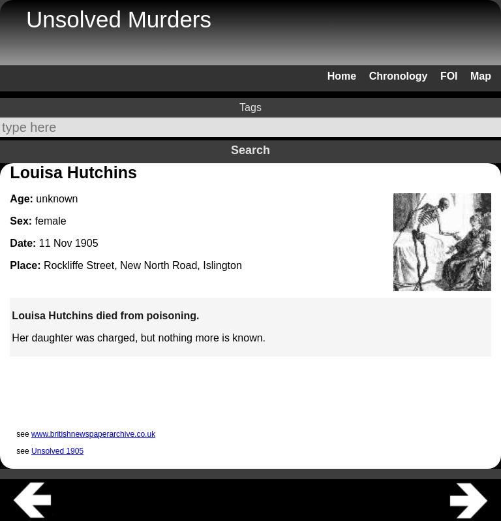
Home (341, 76)
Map (480, 76)
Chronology (398, 76)
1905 (87, 243)
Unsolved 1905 (57, 451)
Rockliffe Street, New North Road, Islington (143, 265)
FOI (449, 76)
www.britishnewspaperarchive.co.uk (93, 434)
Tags (250, 107)
